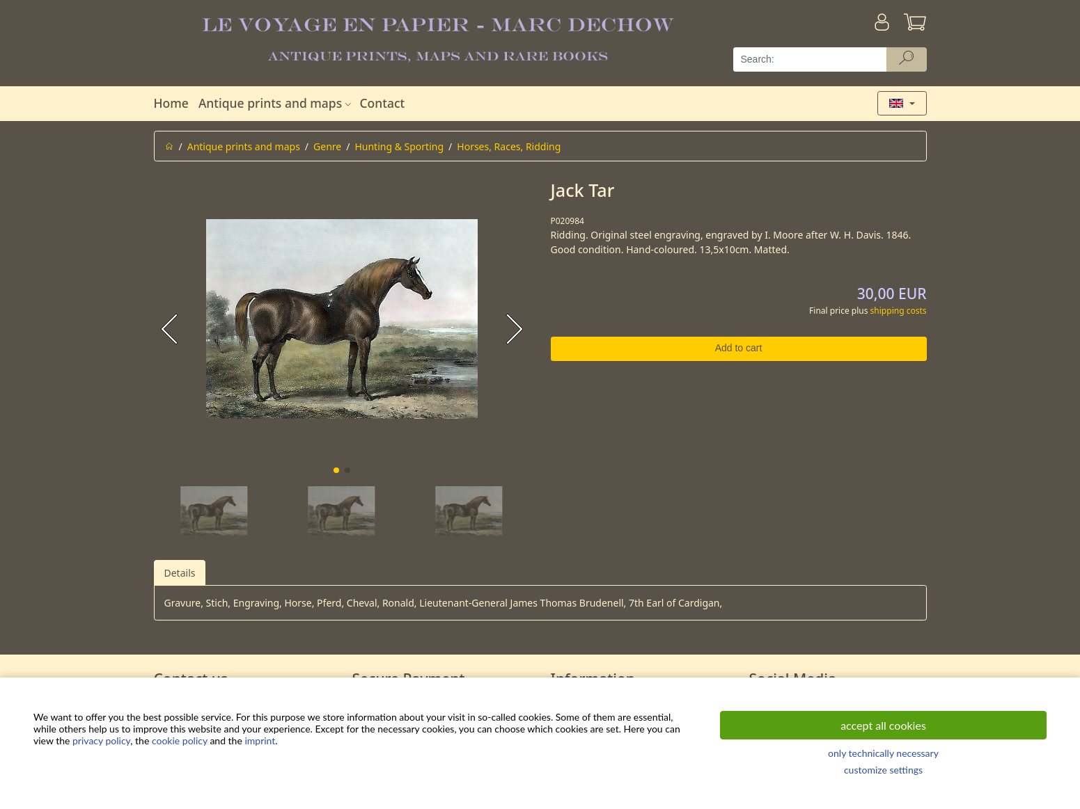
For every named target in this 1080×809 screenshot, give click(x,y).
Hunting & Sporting (399, 146)
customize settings (883, 770)
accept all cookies (883, 725)
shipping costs (898, 311)
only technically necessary (883, 753)
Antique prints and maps (276, 103)
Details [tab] (180, 572)
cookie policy (180, 740)
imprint (259, 740)
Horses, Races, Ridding (509, 146)
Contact (382, 103)
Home (171, 103)
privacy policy (101, 740)
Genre (327, 146)
